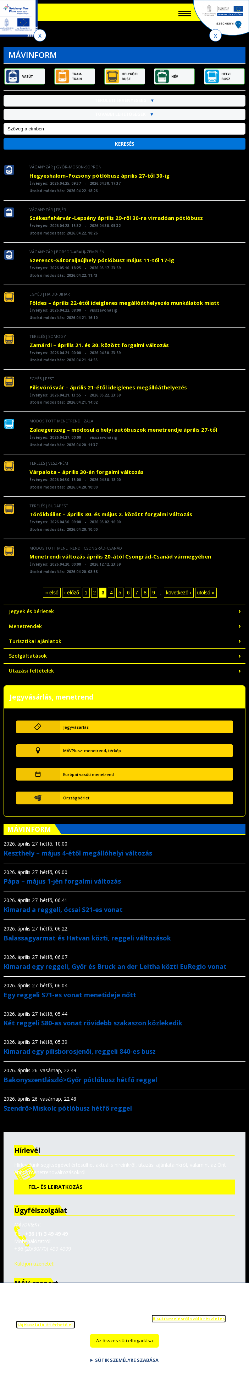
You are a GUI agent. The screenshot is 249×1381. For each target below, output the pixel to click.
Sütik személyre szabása (127, 1362)
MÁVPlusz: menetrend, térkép (92, 755)
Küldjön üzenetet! (34, 1268)
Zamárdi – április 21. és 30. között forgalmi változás (99, 350)
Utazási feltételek (31, 675)
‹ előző (71, 597)
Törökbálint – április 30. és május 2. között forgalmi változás (110, 519)
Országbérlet (76, 802)
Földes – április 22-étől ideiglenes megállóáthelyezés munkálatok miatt (124, 307)
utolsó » (206, 597)
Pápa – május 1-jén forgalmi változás (62, 886)
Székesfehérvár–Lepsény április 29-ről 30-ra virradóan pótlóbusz (116, 222)
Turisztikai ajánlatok (35, 645)
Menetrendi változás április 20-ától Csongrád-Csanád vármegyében (120, 561)
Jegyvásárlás (76, 731)
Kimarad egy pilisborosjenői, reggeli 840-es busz (80, 1056)
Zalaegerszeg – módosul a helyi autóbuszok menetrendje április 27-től (123, 434)
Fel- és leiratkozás (55, 1191)
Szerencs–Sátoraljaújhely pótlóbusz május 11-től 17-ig (101, 265)
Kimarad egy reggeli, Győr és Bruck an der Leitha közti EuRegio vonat (115, 971)
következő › (179, 597)
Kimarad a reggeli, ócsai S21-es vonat (63, 914)
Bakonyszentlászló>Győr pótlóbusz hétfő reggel (80, 1084)
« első (51, 597)
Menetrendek (25, 631)
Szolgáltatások (28, 660)
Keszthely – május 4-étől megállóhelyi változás (78, 857)
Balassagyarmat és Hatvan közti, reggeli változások (87, 943)
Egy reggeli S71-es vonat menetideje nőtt (70, 999)
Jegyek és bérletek (31, 616)
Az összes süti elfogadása (124, 1343)
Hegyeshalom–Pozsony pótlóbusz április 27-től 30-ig (99, 180)
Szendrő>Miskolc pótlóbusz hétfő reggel (68, 1113)
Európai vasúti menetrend (88, 779)
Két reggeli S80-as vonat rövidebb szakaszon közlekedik (93, 1028)
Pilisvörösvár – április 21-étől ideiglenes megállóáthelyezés (108, 392)
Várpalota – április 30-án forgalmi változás (86, 476)
